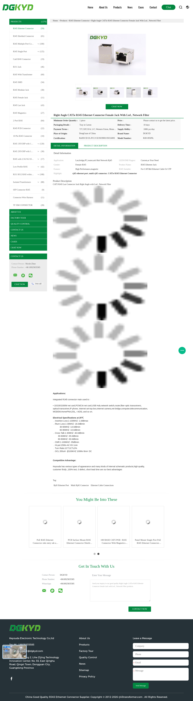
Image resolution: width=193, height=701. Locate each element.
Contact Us (17, 230)
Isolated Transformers (28, 182)
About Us (103, 7)
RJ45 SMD (28, 82)
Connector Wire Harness (28, 197)
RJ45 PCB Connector (28, 128)
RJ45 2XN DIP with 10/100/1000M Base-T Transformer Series (29, 151)
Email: (26, 651)
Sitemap (84, 670)
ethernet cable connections (102, 485)
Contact (153, 7)
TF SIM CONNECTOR (28, 205)
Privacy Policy (87, 676)
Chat (168, 7)
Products (117, 7)
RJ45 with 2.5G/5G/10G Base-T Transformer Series (29, 159)
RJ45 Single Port (28, 51)
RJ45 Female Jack (28, 97)
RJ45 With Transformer (28, 74)
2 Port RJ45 (28, 120)
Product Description (95, 146)
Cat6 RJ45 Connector (28, 59)
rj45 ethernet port (61, 485)
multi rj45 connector (80, 485)
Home (90, 7)
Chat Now (16, 248)
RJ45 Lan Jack (28, 105)
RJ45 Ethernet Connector (28, 28)
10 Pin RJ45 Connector (28, 136)
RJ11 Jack (28, 67)
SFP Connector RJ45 (28, 189)
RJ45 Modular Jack (28, 90)
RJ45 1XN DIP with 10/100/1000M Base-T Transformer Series (29, 143)
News (129, 7)
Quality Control (20, 224)
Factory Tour (18, 218)
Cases (141, 7)
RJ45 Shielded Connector (28, 36)
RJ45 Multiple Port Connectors (28, 43)
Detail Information (64, 146)
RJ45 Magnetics (28, 113)
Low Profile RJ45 (28, 166)
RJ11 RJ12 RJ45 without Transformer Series (29, 174)
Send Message (141, 686)
